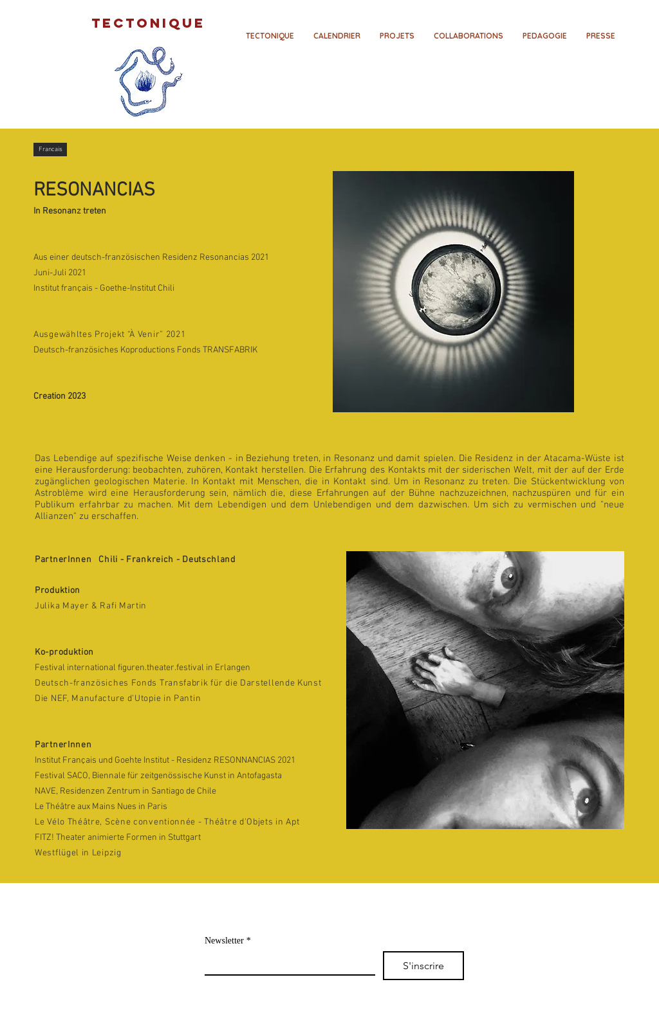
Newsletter (228, 940)
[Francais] (50, 149)
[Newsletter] (286, 962)
